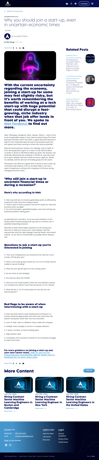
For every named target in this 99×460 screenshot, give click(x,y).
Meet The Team (48, 433)
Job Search (47, 437)
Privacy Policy (63, 439)
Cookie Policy (63, 442)
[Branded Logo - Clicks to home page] (7, 3)
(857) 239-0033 (20, 433)
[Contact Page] (84, 3)
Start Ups (18, 42)
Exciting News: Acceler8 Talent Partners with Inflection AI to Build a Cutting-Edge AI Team (73, 65)
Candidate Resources (11, 16)
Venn (93, 456)
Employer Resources (73, 78)
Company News (71, 55)
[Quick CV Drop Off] (67, 4)
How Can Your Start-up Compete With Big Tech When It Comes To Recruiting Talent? (74, 105)
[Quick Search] (71, 4)
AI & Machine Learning (73, 57)
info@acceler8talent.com (24, 436)
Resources (46, 440)
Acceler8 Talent (21, 36)
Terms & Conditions (43, 456)
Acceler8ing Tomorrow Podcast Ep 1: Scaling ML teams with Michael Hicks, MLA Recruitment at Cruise (74, 87)
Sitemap (52, 456)
